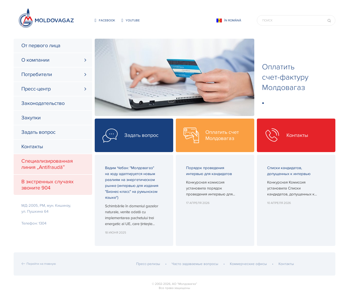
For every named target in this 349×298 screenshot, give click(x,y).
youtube (130, 20)
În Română (232, 20)
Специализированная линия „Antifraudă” (47, 164)
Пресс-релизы (148, 264)
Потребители (36, 74)
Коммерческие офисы (248, 264)
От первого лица (40, 46)
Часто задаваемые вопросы (195, 264)
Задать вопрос (38, 132)
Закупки (31, 118)
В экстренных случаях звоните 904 (47, 185)
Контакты (32, 147)
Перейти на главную (41, 264)
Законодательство (43, 103)
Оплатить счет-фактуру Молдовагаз (285, 77)
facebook (105, 20)
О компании (35, 60)
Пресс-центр (36, 89)
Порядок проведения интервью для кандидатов (209, 170)
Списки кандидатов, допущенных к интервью (289, 170)
